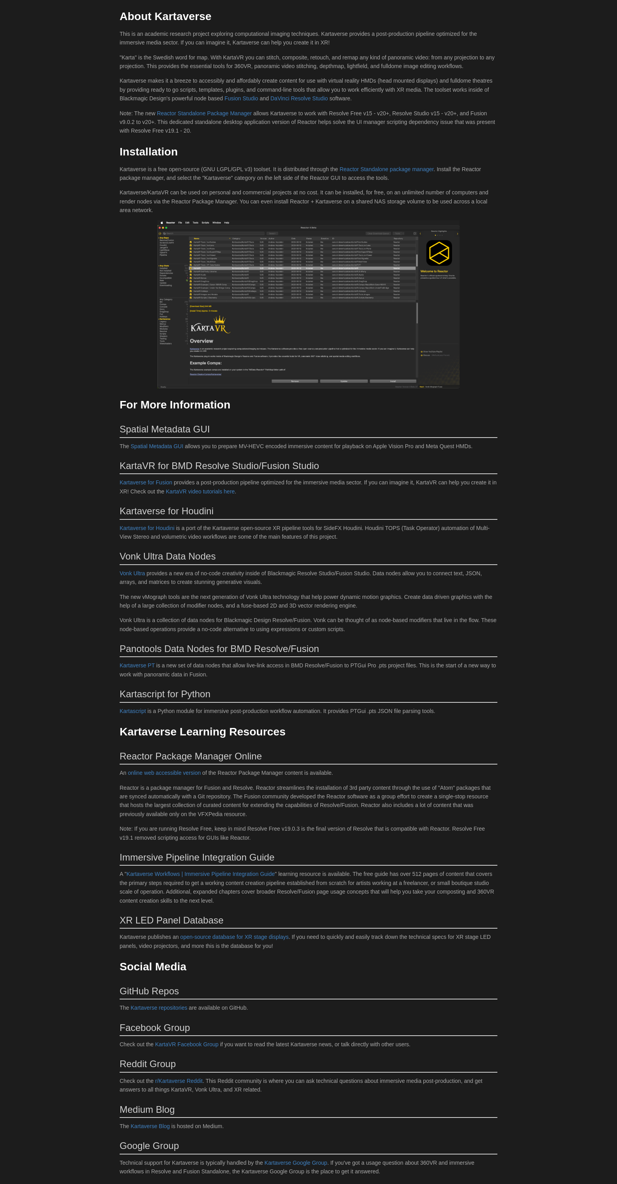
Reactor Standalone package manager (387, 169)
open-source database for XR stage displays (234, 937)
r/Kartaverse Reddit (179, 1081)
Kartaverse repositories (159, 1008)
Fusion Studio (242, 98)
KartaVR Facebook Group (186, 1044)
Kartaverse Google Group (295, 1163)
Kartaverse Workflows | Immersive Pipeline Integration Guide (200, 874)
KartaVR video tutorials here (200, 491)
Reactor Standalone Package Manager (205, 113)
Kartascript (133, 711)
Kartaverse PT (137, 665)
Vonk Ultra (132, 573)
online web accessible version (164, 773)
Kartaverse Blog (150, 1126)
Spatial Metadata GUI (157, 446)
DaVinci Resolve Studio (299, 98)
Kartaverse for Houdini (147, 528)
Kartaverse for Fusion (146, 482)
